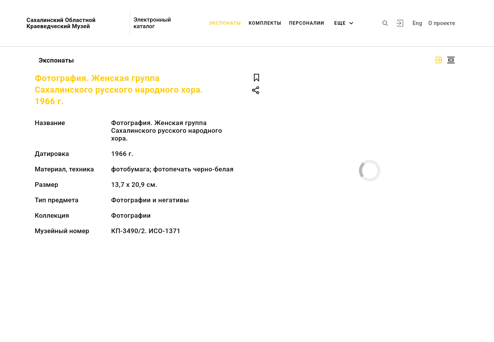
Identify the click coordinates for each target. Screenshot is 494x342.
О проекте (441, 23)
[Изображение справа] (438, 60)
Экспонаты (225, 23)
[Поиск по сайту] (385, 23)
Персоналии (306, 23)
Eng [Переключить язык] (417, 23)
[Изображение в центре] (451, 60)
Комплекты (265, 23)
